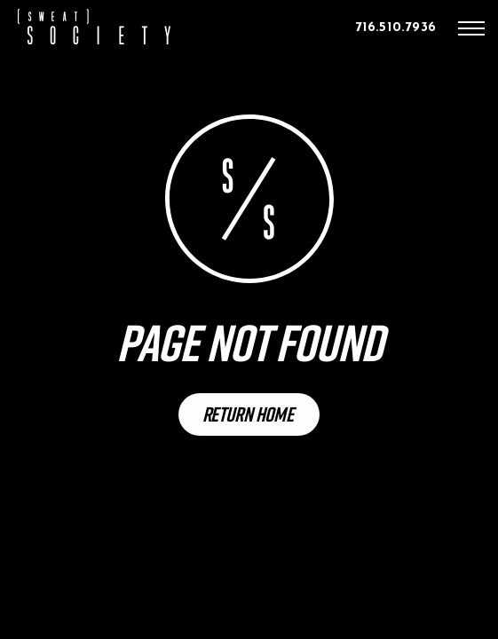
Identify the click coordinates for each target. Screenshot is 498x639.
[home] (94, 26)
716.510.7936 (395, 28)
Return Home (248, 413)
